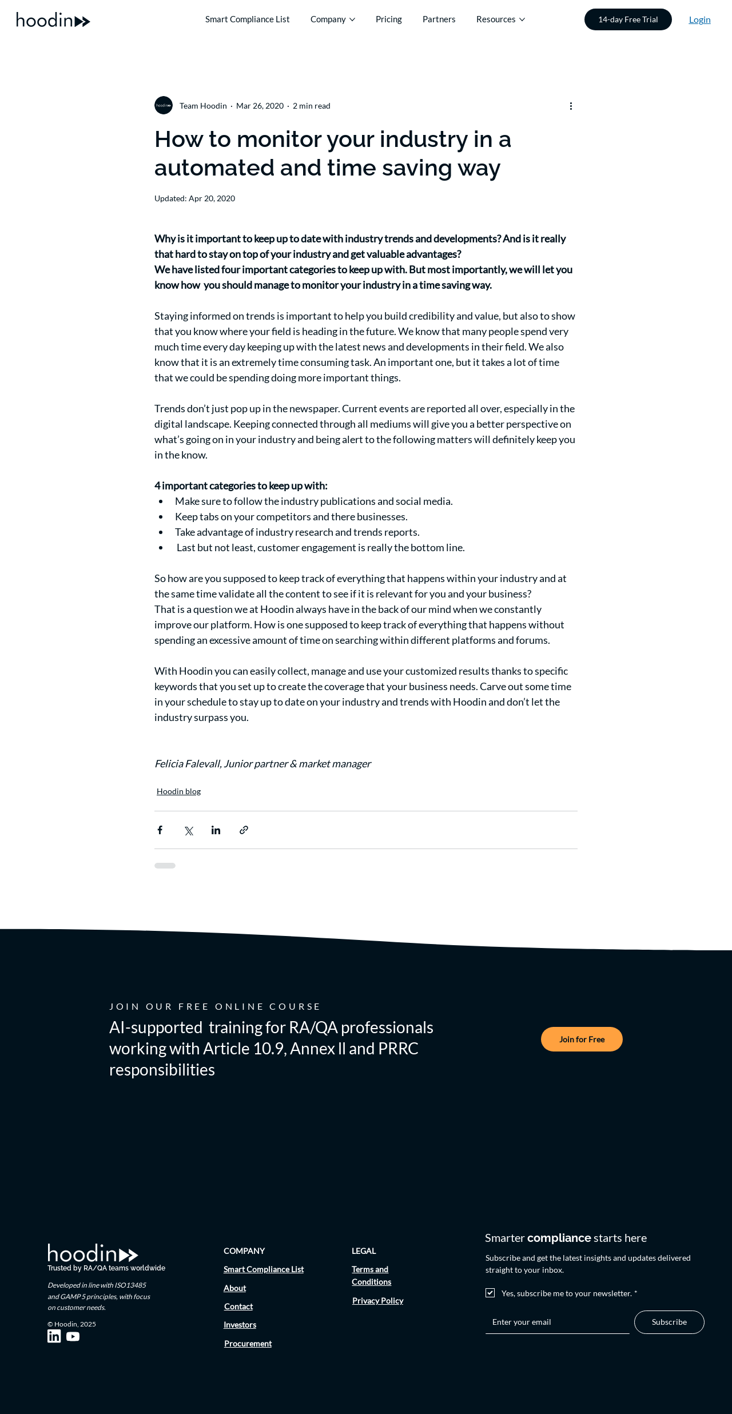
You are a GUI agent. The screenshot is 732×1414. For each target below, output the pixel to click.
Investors (240, 1324)
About (235, 1288)
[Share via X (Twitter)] (187, 829)
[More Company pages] (352, 19)
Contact (238, 1306)
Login (700, 19)
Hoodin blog (179, 791)
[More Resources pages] (522, 19)
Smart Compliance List (264, 1269)
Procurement (248, 1343)
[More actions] (571, 105)
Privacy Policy (377, 1300)
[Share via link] (243, 829)
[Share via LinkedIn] (215, 829)
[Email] (554, 1322)
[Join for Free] (582, 1039)
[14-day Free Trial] (628, 19)
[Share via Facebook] (159, 829)
